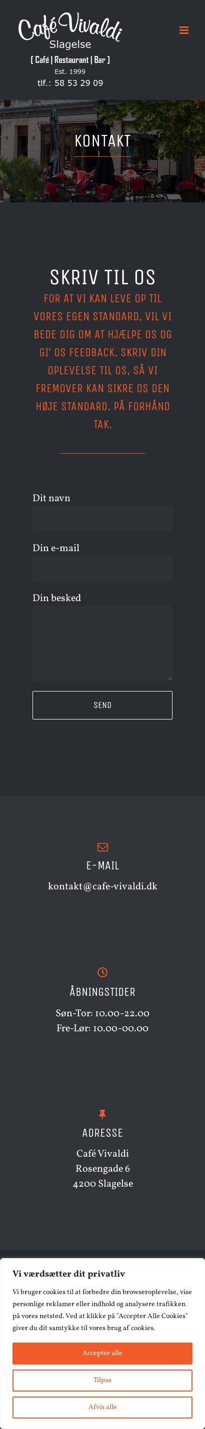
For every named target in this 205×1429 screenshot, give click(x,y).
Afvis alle (102, 1407)
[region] (102, 1343)
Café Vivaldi (102, 1154)
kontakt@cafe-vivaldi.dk (103, 887)
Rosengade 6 (103, 1169)
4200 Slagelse (102, 1184)
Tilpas (103, 1380)
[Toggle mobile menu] (185, 30)
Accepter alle (102, 1353)
